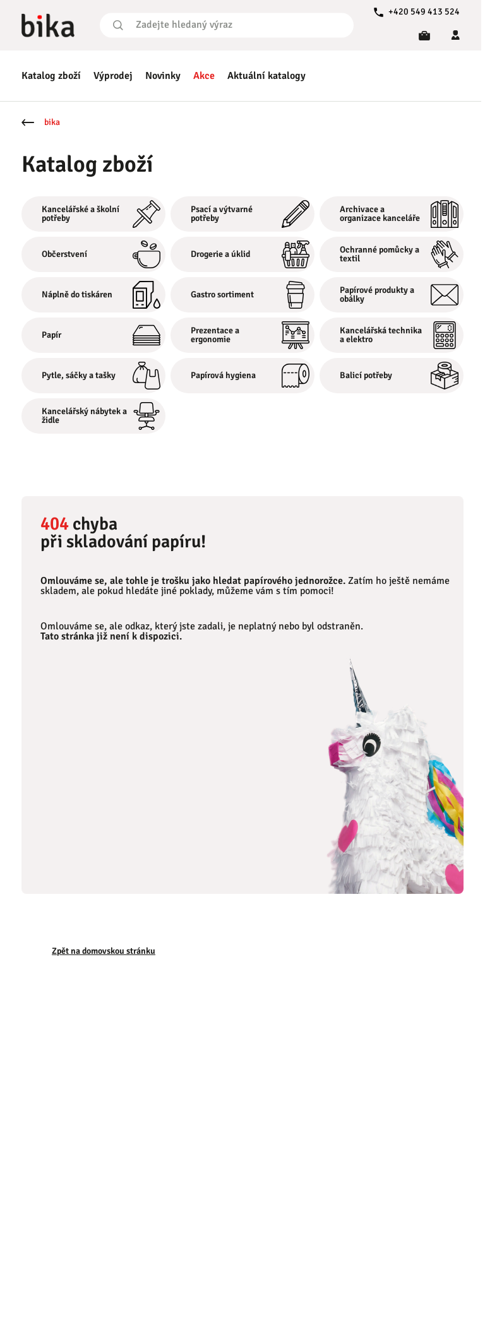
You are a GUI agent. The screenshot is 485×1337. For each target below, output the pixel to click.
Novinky (163, 76)
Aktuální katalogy (266, 76)
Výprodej (113, 76)
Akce (204, 76)
